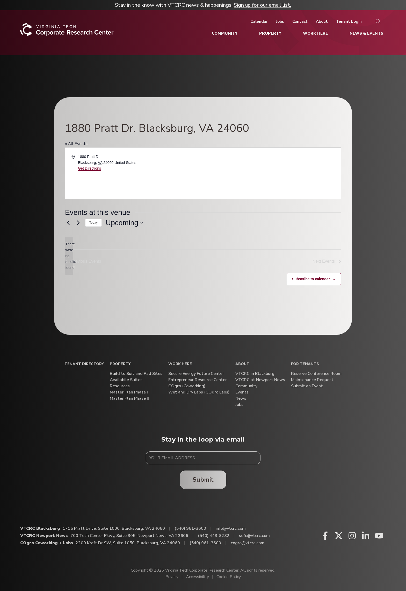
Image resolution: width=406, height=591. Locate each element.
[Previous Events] (68, 223)
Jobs (239, 404)
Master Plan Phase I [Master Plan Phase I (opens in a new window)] (129, 392)
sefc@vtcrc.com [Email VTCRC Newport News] (254, 536)
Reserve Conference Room (316, 373)
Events (242, 392)
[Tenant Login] (349, 21)
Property (120, 364)
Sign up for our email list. (262, 5)
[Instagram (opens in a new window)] (352, 535)
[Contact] (300, 21)
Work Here (180, 364)
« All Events (76, 144)
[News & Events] (366, 33)
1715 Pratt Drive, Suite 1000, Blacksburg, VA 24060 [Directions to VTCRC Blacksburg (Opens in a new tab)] (114, 528)
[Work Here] (315, 33)
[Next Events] (78, 223)
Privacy (171, 577)
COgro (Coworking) (186, 386)
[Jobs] (280, 21)
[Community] (224, 33)
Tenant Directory (84, 364)
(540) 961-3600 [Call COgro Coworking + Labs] (205, 543)
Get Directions (89, 168)
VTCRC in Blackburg (254, 373)
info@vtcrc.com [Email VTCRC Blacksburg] (231, 528)
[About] (322, 21)
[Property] (270, 33)
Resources (120, 386)
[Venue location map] (271, 173)
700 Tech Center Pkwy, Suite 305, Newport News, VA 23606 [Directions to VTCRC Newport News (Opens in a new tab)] (129, 536)
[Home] (67, 31)
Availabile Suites (126, 379)
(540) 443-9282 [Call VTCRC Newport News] (213, 536)
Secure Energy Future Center (196, 373)
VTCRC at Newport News (260, 379)
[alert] (69, 256)
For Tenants (305, 364)
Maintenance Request (312, 379)
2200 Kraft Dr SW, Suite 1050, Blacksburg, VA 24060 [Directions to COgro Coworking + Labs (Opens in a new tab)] (128, 543)
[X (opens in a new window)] (338, 535)
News (240, 398)
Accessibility (197, 577)
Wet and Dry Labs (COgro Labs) (198, 392)
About (242, 364)
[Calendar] (259, 21)
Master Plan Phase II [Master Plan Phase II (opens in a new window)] (129, 398)
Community (246, 386)
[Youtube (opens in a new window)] (379, 535)
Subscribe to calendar (311, 279)
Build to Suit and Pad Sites (136, 373)
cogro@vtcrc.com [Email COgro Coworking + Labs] (247, 543)
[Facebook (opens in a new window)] (325, 535)
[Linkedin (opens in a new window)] (365, 535)
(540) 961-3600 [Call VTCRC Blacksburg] (190, 528)
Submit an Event (307, 386)
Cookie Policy (228, 577)
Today (93, 222)
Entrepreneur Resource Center (197, 379)
